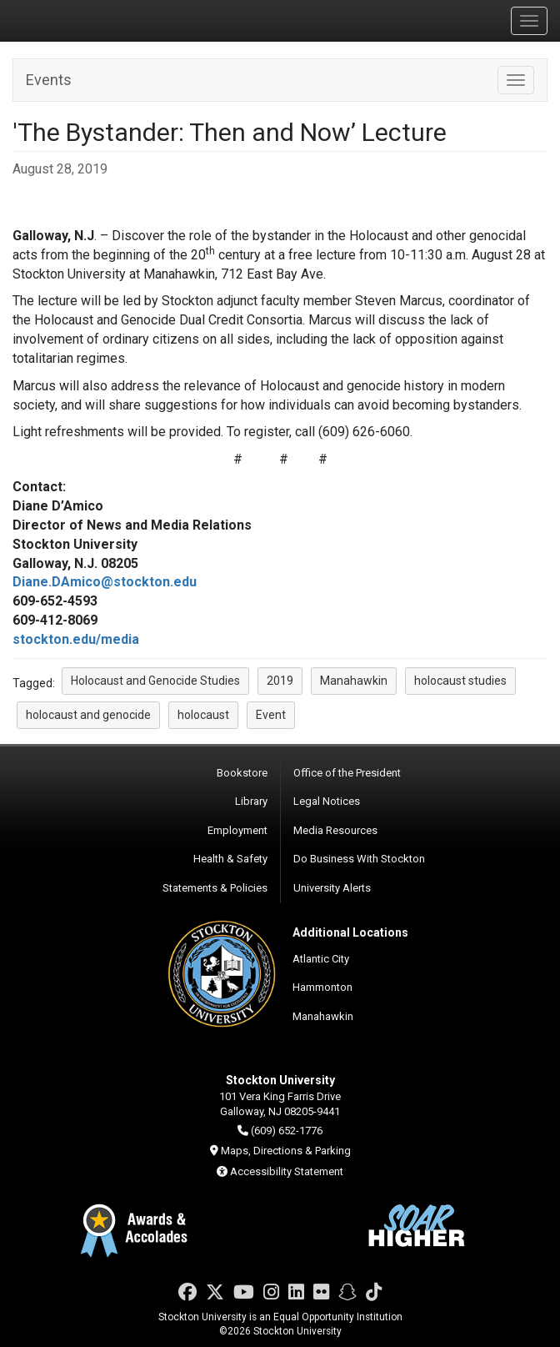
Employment (238, 830)
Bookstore (242, 772)
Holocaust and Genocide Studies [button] (155, 680)
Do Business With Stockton (359, 858)
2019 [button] (280, 680)
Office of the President (347, 772)
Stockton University (91, 20)
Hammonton (322, 987)
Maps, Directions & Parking (286, 1150)
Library (251, 801)
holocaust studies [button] (460, 680)
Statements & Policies (215, 888)
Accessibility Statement (286, 1171)
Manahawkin (322, 1016)
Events (49, 79)
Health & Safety (230, 858)
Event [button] (271, 714)
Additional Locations (350, 932)
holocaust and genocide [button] (88, 714)
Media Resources (335, 830)
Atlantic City (320, 958)
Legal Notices (326, 801)
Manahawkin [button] (354, 680)
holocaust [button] (203, 714)
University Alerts (332, 888)
